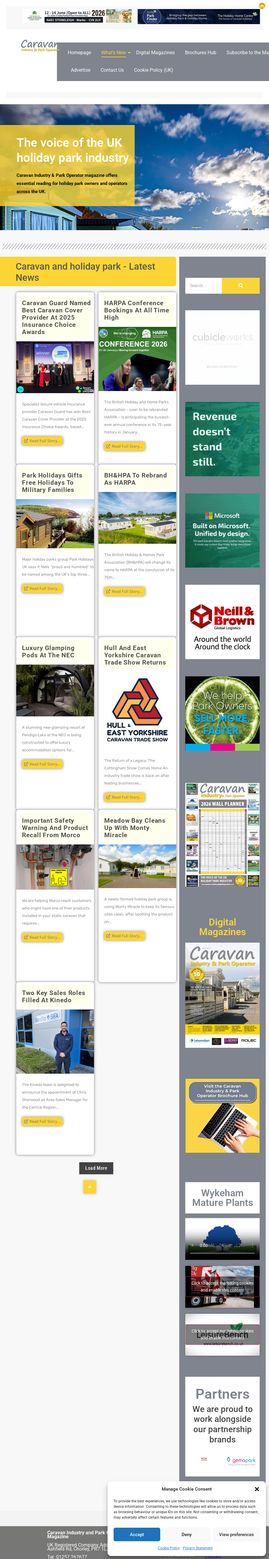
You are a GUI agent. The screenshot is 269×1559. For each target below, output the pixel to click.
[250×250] (222, 383)
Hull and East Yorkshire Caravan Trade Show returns (135, 655)
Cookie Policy (169, 1548)
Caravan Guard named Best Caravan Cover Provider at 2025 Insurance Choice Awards (56, 317)
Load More (96, 1168)
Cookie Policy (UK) (153, 70)
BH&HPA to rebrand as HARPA (135, 479)
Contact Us (112, 70)
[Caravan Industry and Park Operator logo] (42, 46)
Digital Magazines (155, 52)
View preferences (236, 1534)
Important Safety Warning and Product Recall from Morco (55, 828)
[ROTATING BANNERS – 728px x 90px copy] (77, 21)
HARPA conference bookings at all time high (136, 310)
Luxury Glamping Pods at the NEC (49, 651)
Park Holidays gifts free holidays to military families (52, 482)
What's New (114, 52)
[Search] (203, 286)
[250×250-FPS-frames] (222, 749)
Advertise (80, 70)
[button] (257, 1489)
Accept (137, 1534)
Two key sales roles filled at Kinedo (54, 996)
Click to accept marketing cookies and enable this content (223, 1286)
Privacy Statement (198, 1548)
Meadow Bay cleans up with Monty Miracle (135, 828)
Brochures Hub (200, 52)
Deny (187, 1534)
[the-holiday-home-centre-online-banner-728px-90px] (199, 22)
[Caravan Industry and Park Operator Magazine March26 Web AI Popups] (222, 474)
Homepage (79, 52)
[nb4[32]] (222, 657)
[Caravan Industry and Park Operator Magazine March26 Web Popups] (222, 566)
